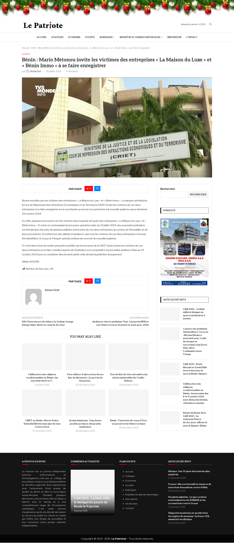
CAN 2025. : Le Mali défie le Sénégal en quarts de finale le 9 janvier (194, 314)
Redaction (52, 290)
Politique (57, 37)
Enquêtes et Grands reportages (140, 37)
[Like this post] (90, 188)
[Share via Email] (97, 188)
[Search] (210, 24)
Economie (74, 37)
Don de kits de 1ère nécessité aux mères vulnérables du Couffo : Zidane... (128, 377)
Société (90, 37)
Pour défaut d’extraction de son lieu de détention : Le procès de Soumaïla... (85, 377)
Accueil (41, 37)
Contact (191, 37)
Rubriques (106, 37)
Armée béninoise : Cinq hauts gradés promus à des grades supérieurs (85, 424)
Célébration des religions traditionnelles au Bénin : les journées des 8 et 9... (42, 377)
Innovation (174, 37)
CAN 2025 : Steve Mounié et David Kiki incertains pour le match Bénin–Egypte (195, 369)
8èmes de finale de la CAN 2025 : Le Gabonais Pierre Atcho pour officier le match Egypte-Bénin (195, 419)
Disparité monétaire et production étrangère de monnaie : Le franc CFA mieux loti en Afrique (188, 516)
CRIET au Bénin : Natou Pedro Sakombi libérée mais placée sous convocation (42, 424)
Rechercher (167, 189)
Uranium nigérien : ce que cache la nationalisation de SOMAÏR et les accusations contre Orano (187, 500)
